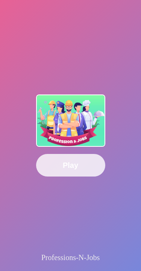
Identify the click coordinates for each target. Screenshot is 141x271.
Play (70, 165)
